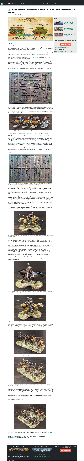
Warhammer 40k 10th (19, 3)
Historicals (23, 6)
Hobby (12, 6)
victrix (19, 442)
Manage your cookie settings (65, 457)
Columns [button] (39, 3)
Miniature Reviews (17, 6)
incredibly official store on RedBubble (65, 51)
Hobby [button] (44, 3)
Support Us (36, 0)
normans (22, 442)
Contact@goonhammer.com (13, 437)
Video (48, 3)
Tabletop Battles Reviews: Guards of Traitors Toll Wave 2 (70, 34)
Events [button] (32, 0)
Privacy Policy (41, 0)
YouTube (48, 456)
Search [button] (54, 3)
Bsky (45, 456)
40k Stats (13, 0)
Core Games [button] (27, 3)
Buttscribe (25, 0)
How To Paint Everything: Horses (38, 133)
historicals (15, 442)
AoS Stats (17, 0)
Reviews (9, 6)
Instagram (41, 456)
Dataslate (20, 0)
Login (51, 3)
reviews (11, 442)
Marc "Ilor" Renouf (12, 14)
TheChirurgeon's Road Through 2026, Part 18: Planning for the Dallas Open (70, 22)
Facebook (36, 456)
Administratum (3, 0)
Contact (28, 0)
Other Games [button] (33, 3)
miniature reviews (27, 442)
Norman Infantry (35, 54)
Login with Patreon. (65, 47)
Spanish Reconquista (16, 143)
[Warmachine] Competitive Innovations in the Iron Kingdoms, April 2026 (69, 28)
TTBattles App (9, 0)
